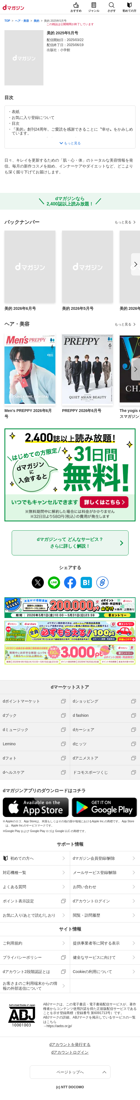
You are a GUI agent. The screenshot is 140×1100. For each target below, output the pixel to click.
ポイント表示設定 (18, 901)
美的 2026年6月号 (20, 308)
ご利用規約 (12, 943)
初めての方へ (18, 858)
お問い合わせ (84, 887)
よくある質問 (14, 887)
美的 (36, 20)
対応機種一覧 (14, 872)
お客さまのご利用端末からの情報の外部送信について (30, 986)
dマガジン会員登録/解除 (94, 858)
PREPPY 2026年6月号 (81, 410)
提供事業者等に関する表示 (96, 943)
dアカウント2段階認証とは (26, 971)
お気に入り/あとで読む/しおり (29, 915)
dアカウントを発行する (70, 1044)
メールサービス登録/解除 (95, 872)
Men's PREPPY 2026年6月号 (28, 413)
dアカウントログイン (91, 901)
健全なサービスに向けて (94, 957)
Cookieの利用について (92, 971)
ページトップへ (70, 1072)
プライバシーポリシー (22, 957)
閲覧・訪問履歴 (86, 915)
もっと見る (123, 222)
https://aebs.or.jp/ (59, 1026)
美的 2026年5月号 (78, 308)
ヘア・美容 (22, 20)
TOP (7, 20)
